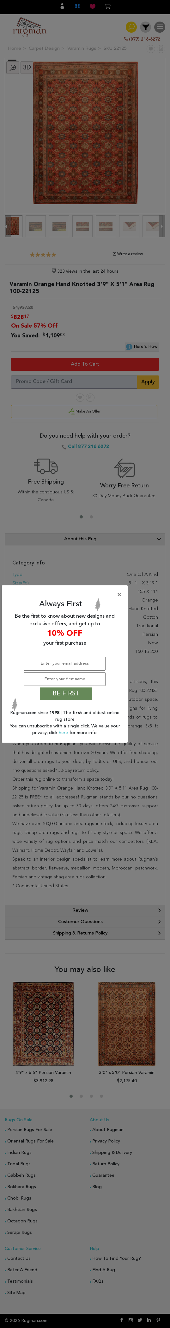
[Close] (66, 595)
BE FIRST (66, 694)
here (64, 733)
